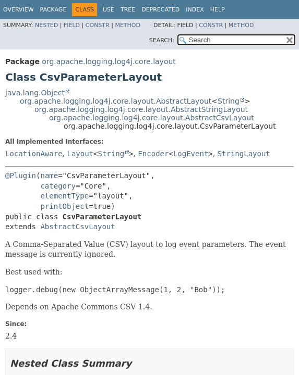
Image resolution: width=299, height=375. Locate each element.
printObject (64, 206)
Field (72, 25)
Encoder (153, 153)
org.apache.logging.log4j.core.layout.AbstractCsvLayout (151, 118)
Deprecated (160, 9)
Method (127, 25)
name (49, 175)
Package (53, 9)
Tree (128, 9)
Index (195, 9)
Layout (80, 153)
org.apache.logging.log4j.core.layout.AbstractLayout (115, 101)
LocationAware (34, 153)
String (229, 101)
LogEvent (190, 153)
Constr (98, 25)
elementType (64, 196)
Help (217, 9)
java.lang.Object (35, 93)
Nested (46, 25)
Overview (18, 9)
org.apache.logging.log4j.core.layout (108, 61)
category (57, 186)
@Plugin (20, 175)
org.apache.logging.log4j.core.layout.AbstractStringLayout (141, 109)
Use (108, 9)
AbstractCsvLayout (77, 226)
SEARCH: (161, 40)
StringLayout (244, 153)
